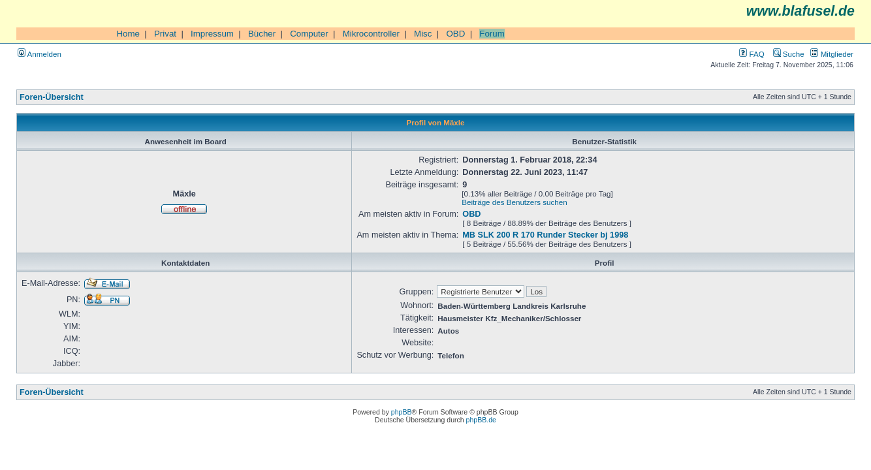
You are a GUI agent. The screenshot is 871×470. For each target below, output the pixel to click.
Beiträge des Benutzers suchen (514, 202)
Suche (788, 54)
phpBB (401, 412)
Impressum (212, 34)
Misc (423, 34)
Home (128, 34)
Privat (165, 34)
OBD (455, 34)
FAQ (751, 54)
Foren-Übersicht (52, 97)
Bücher (262, 34)
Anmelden (39, 54)
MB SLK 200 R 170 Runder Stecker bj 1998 (545, 235)
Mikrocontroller (371, 34)
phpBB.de (481, 420)
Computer (309, 34)
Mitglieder (831, 54)
